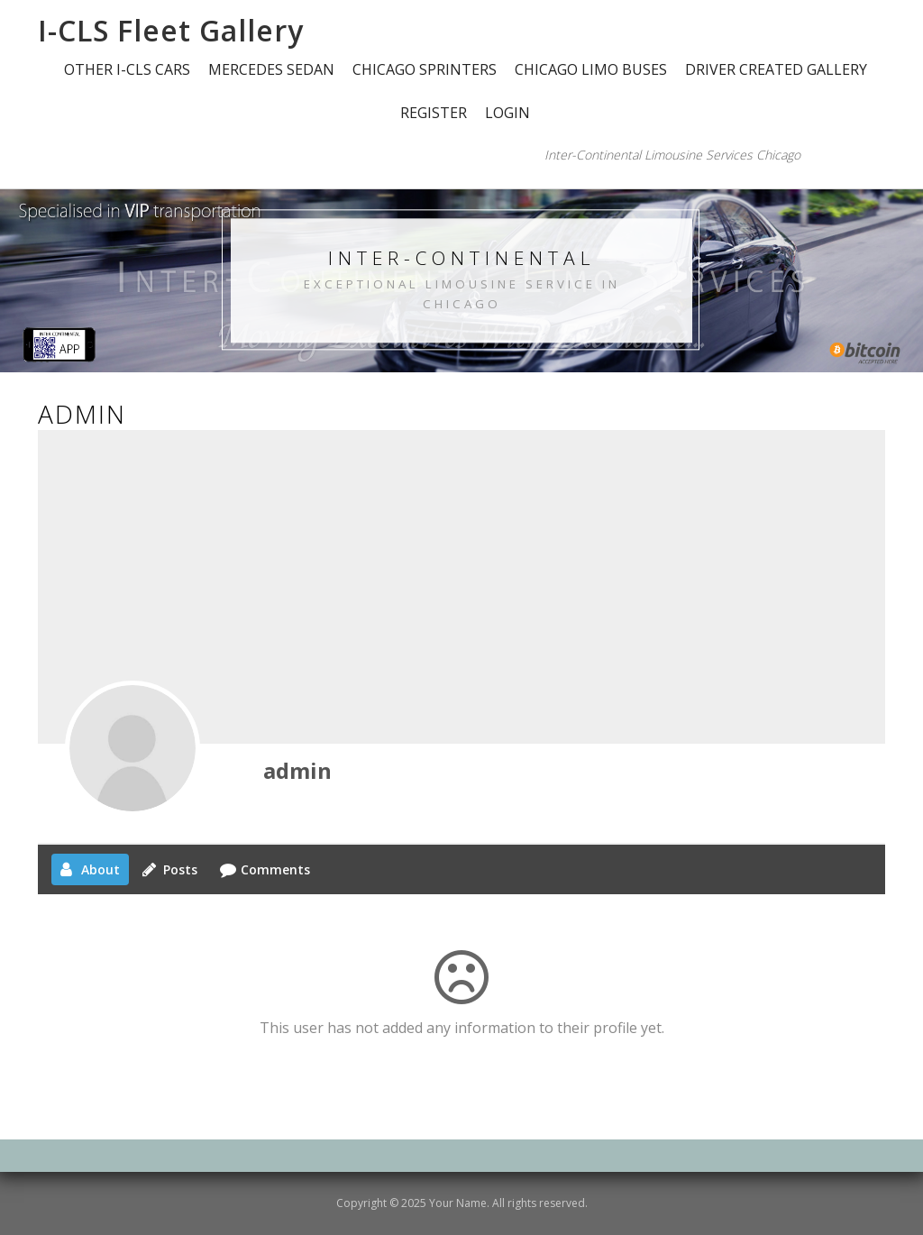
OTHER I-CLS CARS (127, 69)
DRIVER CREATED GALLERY (776, 69)
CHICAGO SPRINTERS (424, 69)
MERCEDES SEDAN (271, 69)
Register (433, 113)
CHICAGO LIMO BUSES (591, 69)
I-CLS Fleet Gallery (171, 30)
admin (297, 770)
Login (507, 113)
